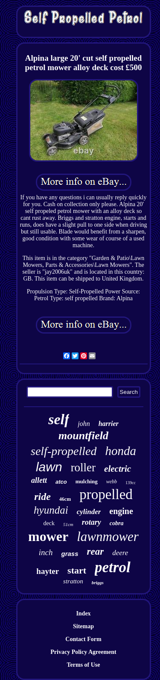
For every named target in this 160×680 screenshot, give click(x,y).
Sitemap (83, 626)
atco (61, 482)
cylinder (89, 512)
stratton (73, 581)
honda (120, 451)
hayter (47, 571)
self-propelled (63, 451)
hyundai (51, 510)
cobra (117, 523)
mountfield (83, 435)
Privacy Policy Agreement (83, 652)
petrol (113, 567)
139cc (130, 482)
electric (117, 469)
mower (48, 536)
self (58, 419)
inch (46, 552)
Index (83, 613)
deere (120, 553)
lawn (49, 467)
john (84, 423)
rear (95, 551)
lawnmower (108, 536)
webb (111, 482)
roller (83, 467)
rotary (91, 522)
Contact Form (83, 639)
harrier (109, 423)
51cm (68, 524)
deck (49, 523)
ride (42, 496)
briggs (98, 582)
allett (39, 480)
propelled (106, 494)
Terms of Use (83, 665)
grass (69, 553)
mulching (87, 481)
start (76, 570)
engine (121, 511)
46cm (65, 499)
